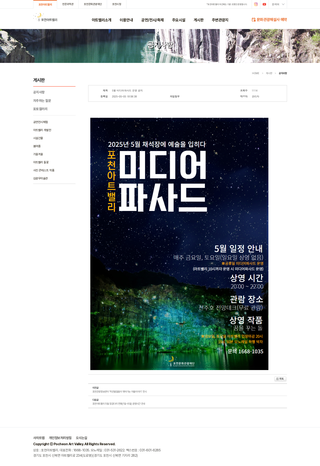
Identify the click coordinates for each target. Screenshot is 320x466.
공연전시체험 (40, 122)
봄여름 (37, 146)
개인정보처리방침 (60, 438)
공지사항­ (39, 92)
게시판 (198, 20)
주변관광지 (220, 20)
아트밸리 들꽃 (41, 162)
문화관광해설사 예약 (269, 19)
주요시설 (178, 20)
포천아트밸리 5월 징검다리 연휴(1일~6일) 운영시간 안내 (118, 403)
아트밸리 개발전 (42, 130)
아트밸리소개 (101, 20)
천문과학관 (67, 4)
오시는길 (81, 438)
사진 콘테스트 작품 (43, 170)
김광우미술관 (40, 178)
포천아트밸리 (45, 4)
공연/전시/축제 (152, 20)
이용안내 (126, 20)
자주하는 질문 (42, 101)
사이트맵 (39, 438)
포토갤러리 (40, 109)
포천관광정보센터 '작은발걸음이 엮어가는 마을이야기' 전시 (119, 391)
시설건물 (38, 138)
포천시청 (116, 4)
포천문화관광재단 (93, 4)
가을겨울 (38, 154)
